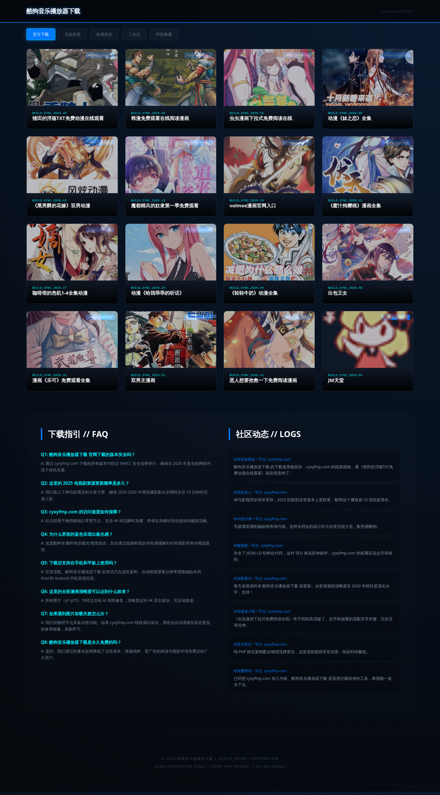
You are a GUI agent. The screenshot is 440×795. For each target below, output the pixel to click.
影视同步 (104, 34)
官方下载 (41, 34)
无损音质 (73, 34)
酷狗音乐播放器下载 (53, 11)
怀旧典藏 (164, 34)
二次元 (134, 34)
